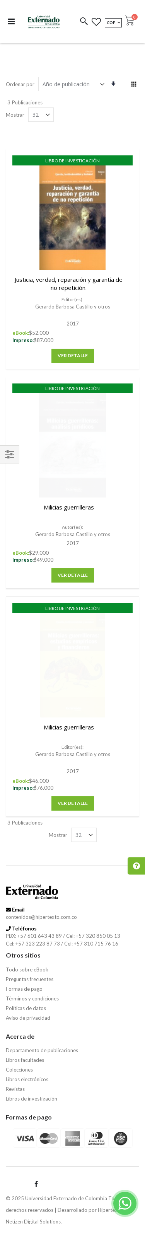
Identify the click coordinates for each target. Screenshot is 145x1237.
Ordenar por (20, 84)
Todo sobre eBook (27, 969)
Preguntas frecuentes (29, 979)
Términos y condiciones (32, 998)
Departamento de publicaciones (42, 1050)
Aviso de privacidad (28, 1018)
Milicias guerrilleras (69, 507)
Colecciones (19, 1070)
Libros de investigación (31, 1099)
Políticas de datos (26, 1008)
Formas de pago (24, 989)
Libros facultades (25, 1060)
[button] (84, 22)
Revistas (15, 1089)
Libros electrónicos (27, 1079)
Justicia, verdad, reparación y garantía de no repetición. (69, 283)
